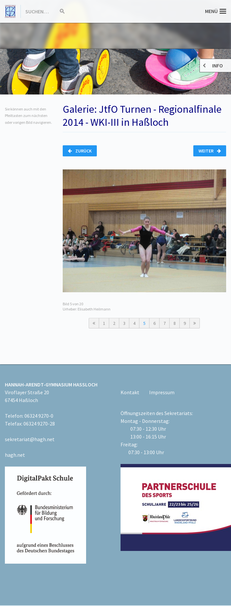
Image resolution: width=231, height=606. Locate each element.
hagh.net (15, 455)
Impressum (161, 392)
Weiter (210, 151)
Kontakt (130, 392)
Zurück (80, 151)
